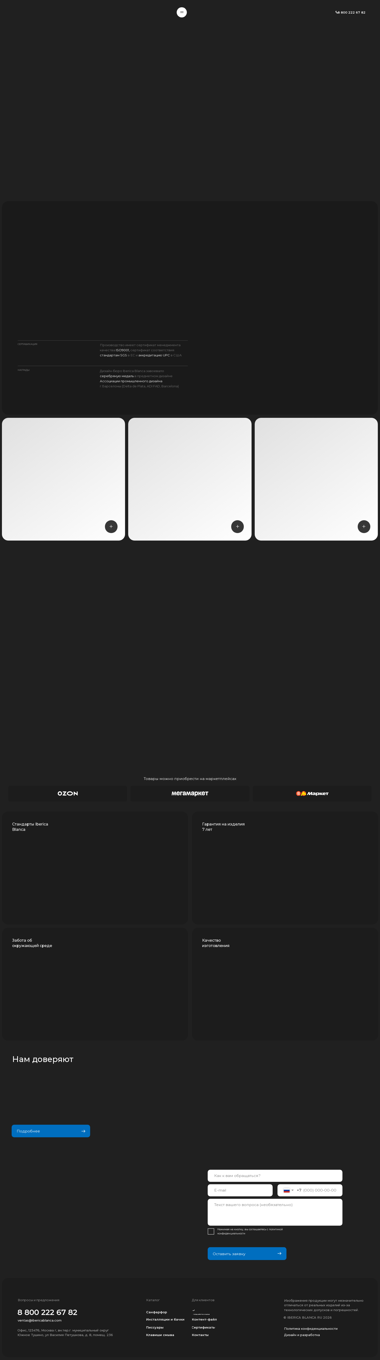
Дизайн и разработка (302, 1335)
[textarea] (275, 1212)
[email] (240, 1190)
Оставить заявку (247, 1253)
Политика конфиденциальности (311, 1328)
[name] (275, 1176)
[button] (182, 12)
